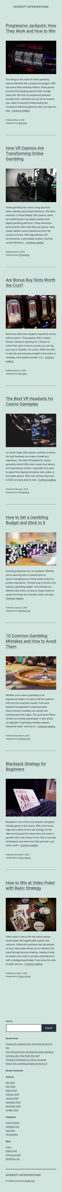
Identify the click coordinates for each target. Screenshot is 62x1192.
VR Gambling (24, 255)
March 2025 (11, 1090)
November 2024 (13, 1106)
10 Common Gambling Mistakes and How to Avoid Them (31, 641)
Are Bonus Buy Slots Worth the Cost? (23, 1056)
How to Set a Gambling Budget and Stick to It (26, 1064)
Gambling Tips (24, 611)
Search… (10, 1021)
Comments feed (13, 1155)
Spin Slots (23, 123)
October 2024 (12, 1110)
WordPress (30, 1181)
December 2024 (13, 1102)
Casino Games (25, 858)
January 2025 (12, 1098)
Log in (8, 1147)
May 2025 (10, 1082)
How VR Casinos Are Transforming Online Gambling (25, 153)
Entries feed (11, 1151)
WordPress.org (13, 1159)
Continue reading (20, 110)
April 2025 (10, 1086)
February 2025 (12, 1094)
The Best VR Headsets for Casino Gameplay (26, 1060)
